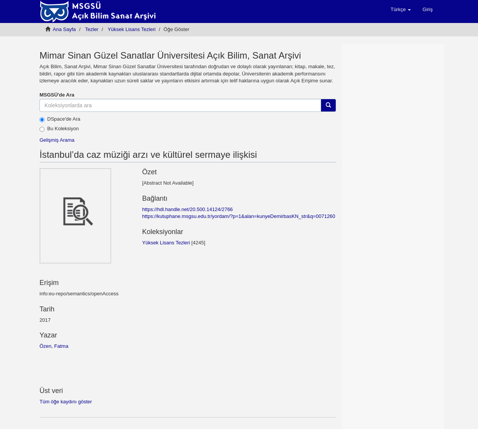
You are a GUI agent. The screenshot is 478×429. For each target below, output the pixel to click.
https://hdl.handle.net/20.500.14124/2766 (187, 209)
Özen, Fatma (54, 346)
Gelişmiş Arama (57, 140)
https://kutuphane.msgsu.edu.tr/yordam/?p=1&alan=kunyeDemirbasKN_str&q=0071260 (238, 216)
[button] (401, 9)
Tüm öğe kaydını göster (66, 401)
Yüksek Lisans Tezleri (132, 29)
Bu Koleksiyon (59, 129)
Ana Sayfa (64, 29)
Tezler (92, 29)
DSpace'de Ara (60, 119)
